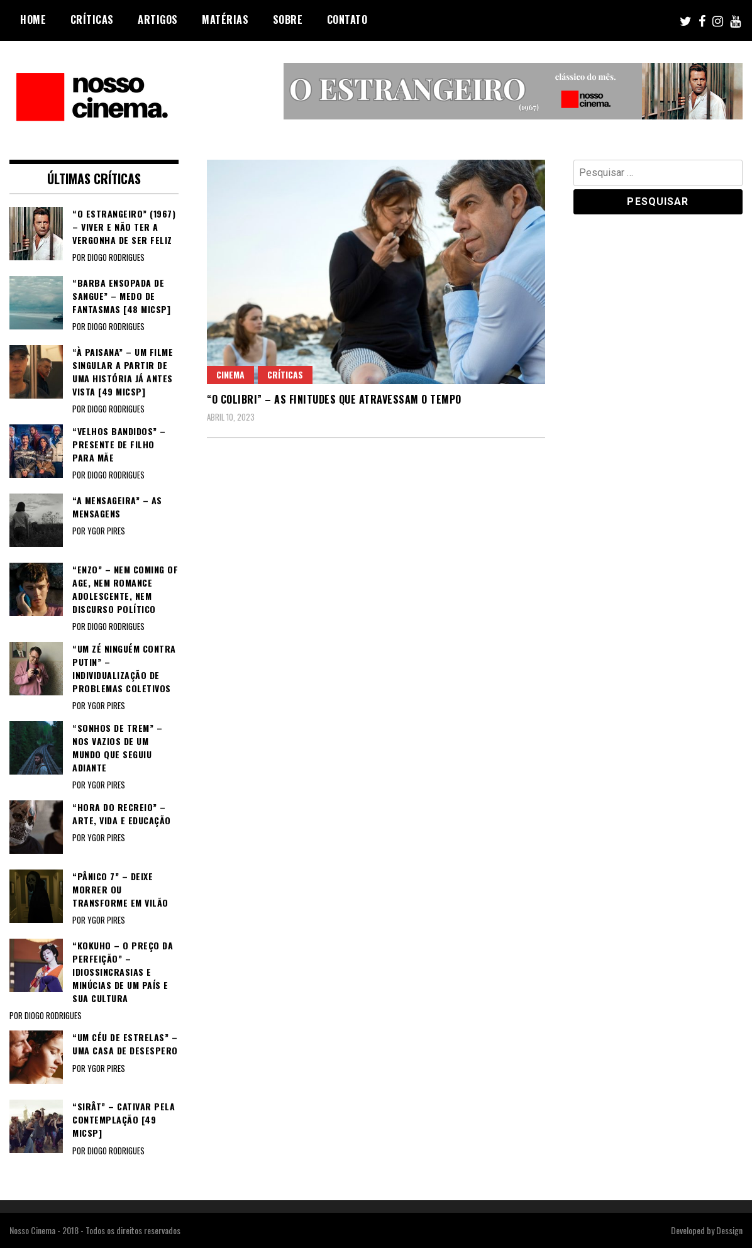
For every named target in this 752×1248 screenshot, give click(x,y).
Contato (347, 19)
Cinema (230, 374)
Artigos (158, 19)
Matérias (225, 19)
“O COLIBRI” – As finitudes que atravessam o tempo (334, 399)
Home (33, 19)
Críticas (92, 19)
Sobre (288, 19)
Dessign (729, 1230)
